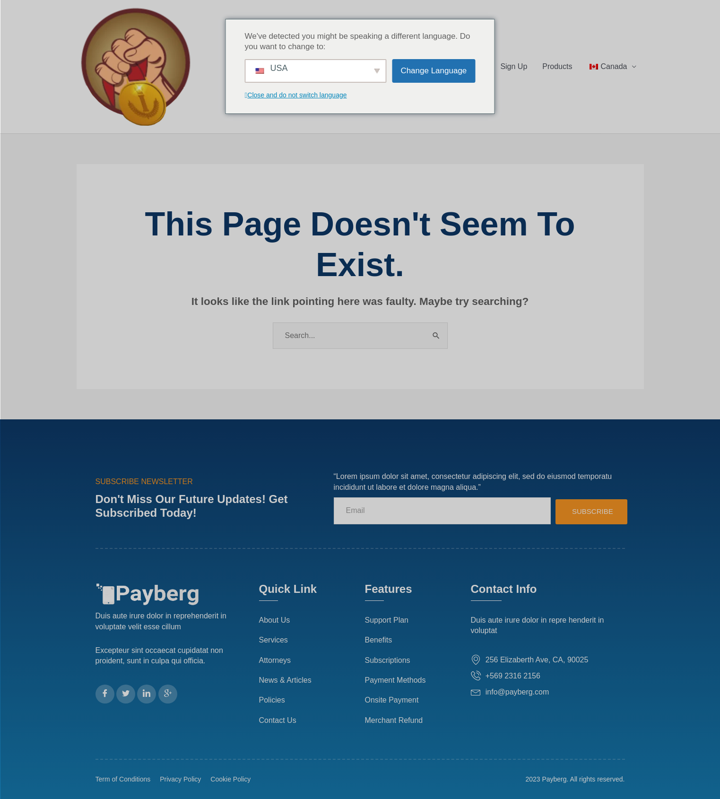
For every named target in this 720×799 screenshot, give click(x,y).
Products (557, 66)
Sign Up (513, 66)
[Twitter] (125, 694)
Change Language (433, 70)
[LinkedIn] (146, 694)
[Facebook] (104, 694)
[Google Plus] (167, 694)
